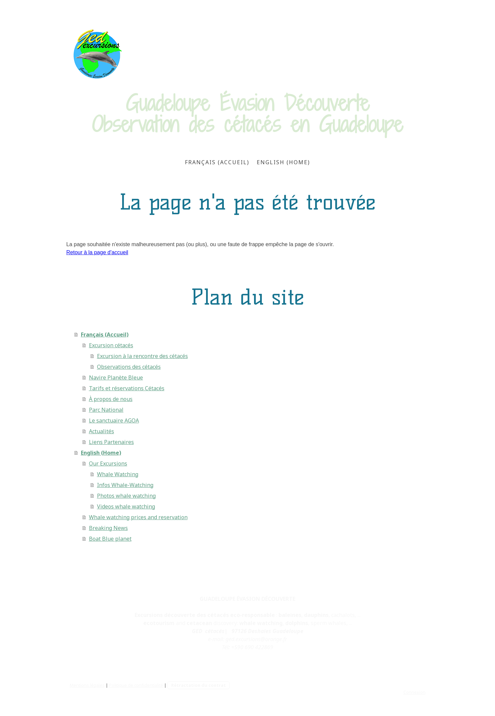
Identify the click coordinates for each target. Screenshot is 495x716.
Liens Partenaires (111, 442)
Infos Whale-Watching (125, 485)
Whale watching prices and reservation (138, 517)
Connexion (414, 692)
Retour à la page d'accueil (97, 252)
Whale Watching (117, 474)
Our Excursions (108, 463)
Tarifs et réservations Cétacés (126, 388)
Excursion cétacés (111, 345)
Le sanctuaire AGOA (114, 420)
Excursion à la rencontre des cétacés (142, 356)
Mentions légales (87, 685)
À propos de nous (111, 399)
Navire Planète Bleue (116, 377)
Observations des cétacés (129, 366)
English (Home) (283, 162)
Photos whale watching (126, 495)
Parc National (106, 409)
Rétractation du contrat (198, 685)
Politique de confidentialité (136, 685)
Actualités (101, 431)
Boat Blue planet (110, 538)
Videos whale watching (126, 506)
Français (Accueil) (217, 162)
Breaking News (108, 528)
